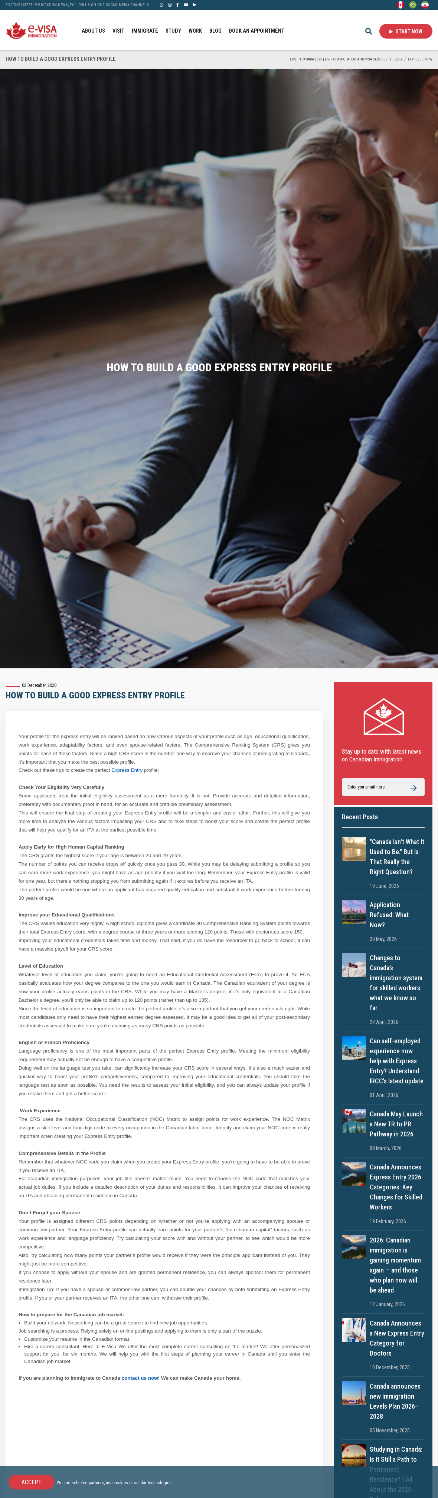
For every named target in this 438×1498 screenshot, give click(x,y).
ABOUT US (93, 31)
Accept (32, 1482)
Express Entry (420, 59)
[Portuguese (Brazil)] (412, 4)
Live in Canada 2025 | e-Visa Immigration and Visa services (339, 59)
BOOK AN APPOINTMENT (256, 31)
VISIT (118, 31)
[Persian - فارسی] (425, 4)
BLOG (215, 31)
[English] (400, 4)
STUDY (173, 31)
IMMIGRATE (145, 31)
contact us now (140, 1378)
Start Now (405, 31)
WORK (195, 31)
